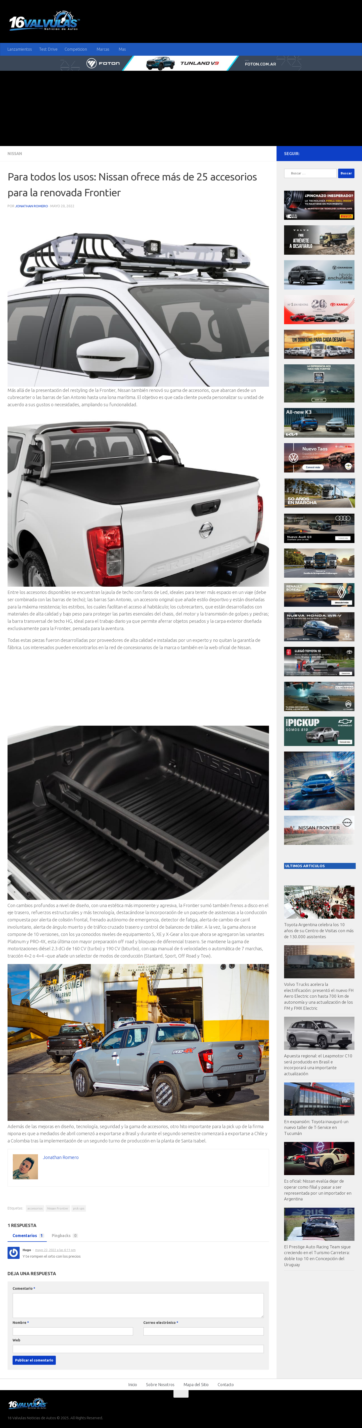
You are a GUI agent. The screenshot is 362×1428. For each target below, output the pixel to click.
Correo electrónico (160, 1322)
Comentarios (27, 1235)
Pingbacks (64, 1235)
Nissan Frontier (57, 1208)
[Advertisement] (181, 108)
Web (16, 1340)
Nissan (15, 153)
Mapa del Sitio (196, 1384)
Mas (122, 49)
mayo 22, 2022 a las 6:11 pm (55, 1249)
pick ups (78, 1208)
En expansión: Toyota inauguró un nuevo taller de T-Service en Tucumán (316, 1127)
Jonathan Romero (31, 206)
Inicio (132, 1384)
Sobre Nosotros (160, 1384)
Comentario (24, 1288)
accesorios (35, 1208)
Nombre (21, 1322)
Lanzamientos (19, 49)
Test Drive (48, 49)
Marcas (103, 49)
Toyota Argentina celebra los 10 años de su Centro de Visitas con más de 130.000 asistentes (319, 930)
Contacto (226, 1384)
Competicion (76, 49)
